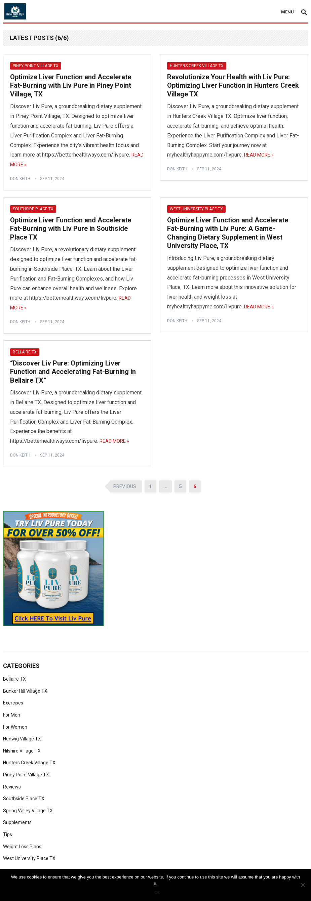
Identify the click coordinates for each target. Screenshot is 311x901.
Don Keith (20, 178)
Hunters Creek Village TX (197, 65)
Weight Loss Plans (22, 846)
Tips (7, 834)
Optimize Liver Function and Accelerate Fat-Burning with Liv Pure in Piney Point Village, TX (70, 85)
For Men (11, 715)
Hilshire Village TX (22, 751)
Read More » (259, 155)
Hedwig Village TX (22, 738)
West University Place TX (196, 209)
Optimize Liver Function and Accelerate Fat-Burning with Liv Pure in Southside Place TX (70, 228)
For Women (15, 727)
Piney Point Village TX (36, 65)
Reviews (12, 786)
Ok (157, 892)
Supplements (17, 822)
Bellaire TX (25, 352)
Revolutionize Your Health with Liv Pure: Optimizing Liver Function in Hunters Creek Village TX (233, 85)
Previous (124, 486)
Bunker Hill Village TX (25, 691)
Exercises (13, 702)
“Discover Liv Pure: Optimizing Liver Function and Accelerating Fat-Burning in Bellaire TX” (73, 371)
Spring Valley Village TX (28, 810)
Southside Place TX (33, 209)
